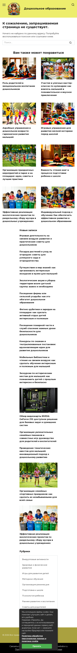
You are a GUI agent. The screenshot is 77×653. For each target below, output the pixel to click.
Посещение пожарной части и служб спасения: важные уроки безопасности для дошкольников (37, 330)
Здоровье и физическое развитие (34, 566)
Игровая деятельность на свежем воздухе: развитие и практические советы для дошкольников (36, 240)
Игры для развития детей (35, 573)
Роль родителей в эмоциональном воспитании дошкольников (19, 86)
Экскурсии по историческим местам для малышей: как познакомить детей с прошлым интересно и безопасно (38, 378)
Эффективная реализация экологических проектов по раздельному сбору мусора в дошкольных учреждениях (36, 538)
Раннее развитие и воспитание (38, 601)
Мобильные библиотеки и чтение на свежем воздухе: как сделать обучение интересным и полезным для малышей (38, 362)
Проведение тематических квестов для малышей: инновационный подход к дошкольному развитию (35, 452)
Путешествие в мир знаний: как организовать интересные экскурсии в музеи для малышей (38, 270)
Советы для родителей (34, 607)
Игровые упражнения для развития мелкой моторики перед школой (57, 131)
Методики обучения (32, 579)
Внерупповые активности (35, 559)
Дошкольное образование (45, 8)
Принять (37, 646)
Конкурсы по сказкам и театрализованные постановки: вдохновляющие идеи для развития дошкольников (38, 346)
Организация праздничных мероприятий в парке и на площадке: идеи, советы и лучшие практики (18, 174)
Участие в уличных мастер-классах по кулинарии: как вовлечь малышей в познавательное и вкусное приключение (56, 89)
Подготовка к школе (32, 590)
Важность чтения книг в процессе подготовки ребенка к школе (55, 173)
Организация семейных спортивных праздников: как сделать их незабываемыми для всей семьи (38, 495)
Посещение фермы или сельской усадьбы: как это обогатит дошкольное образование (35, 298)
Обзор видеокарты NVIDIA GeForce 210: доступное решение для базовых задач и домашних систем (38, 421)
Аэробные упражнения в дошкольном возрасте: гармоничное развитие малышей (17, 132)
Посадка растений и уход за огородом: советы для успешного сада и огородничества (36, 256)
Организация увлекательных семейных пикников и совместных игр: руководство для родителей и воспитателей (38, 436)
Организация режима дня (35, 584)
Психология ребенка (33, 595)
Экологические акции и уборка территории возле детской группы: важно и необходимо (37, 283)
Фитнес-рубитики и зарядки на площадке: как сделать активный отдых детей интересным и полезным (37, 314)
